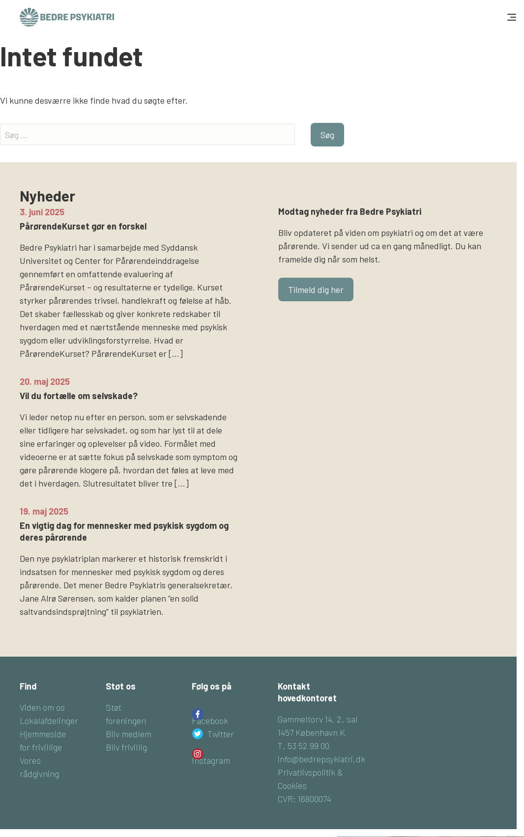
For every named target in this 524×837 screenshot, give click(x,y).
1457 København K (311, 732)
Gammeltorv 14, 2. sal (318, 719)
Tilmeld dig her (316, 289)
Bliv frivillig (126, 747)
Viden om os (42, 707)
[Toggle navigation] (510, 17)
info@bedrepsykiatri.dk (321, 758)
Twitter (220, 733)
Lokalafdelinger (49, 720)
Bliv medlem (128, 733)
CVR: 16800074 (304, 798)
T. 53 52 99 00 (303, 745)
